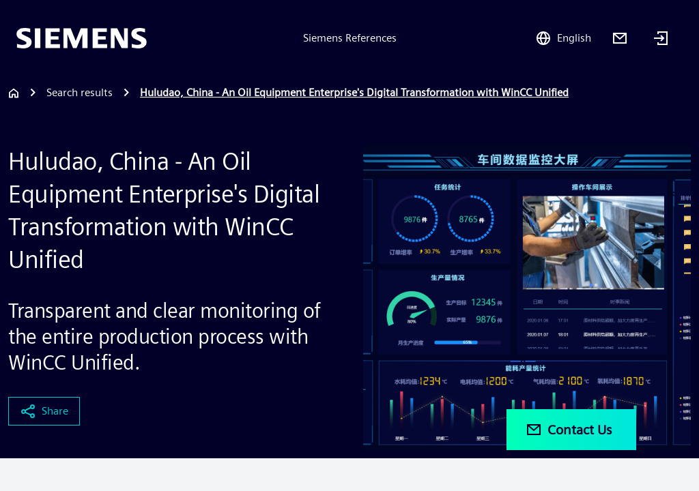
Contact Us (569, 429)
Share (44, 411)
